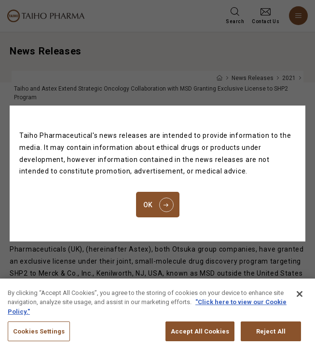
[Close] (299, 299)
